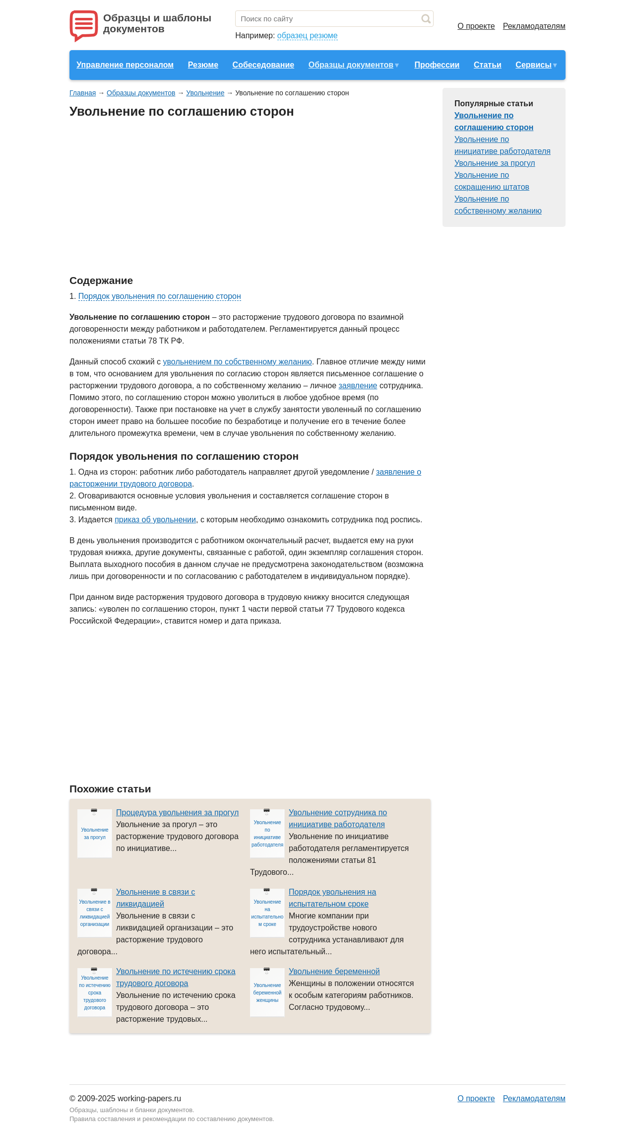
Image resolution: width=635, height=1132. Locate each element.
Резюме (203, 65)
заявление (358, 385)
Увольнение (205, 93)
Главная (82, 93)
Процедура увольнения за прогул (177, 812)
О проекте (476, 26)
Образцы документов (351, 65)
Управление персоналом (125, 65)
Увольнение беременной (334, 971)
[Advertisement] (250, 197)
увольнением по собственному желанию (237, 361)
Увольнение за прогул (494, 163)
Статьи (488, 65)
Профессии (436, 65)
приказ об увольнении (155, 519)
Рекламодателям (534, 26)
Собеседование (264, 65)
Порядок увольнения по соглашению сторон (159, 296)
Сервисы (533, 65)
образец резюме (307, 35)
